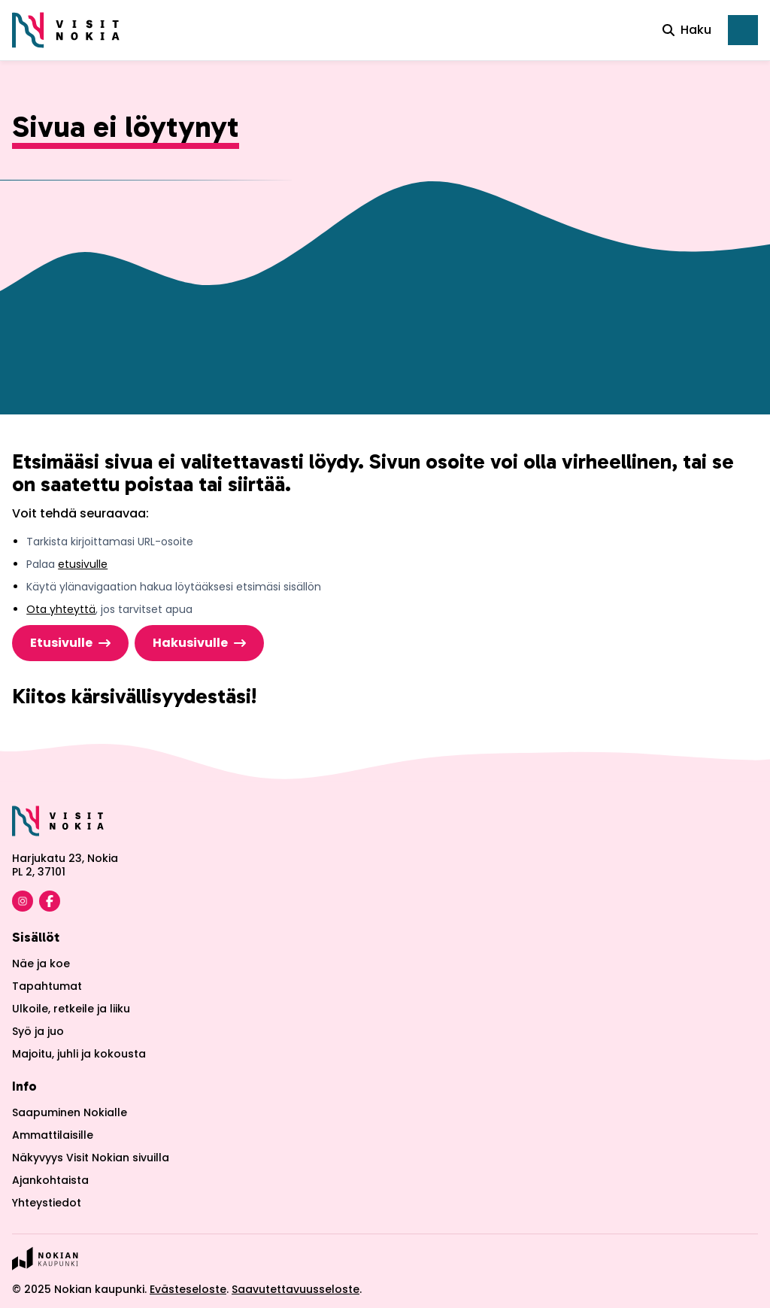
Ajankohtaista (50, 1180)
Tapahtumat (47, 986)
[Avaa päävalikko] (743, 30)
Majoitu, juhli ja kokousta (79, 1053)
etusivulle (83, 564)
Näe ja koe (41, 963)
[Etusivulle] (66, 30)
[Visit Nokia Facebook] (49, 901)
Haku (686, 30)
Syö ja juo (38, 1031)
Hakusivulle (190, 642)
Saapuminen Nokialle (69, 1112)
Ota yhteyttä (60, 609)
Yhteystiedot (46, 1202)
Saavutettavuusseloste (295, 1289)
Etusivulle (61, 642)
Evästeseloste (188, 1289)
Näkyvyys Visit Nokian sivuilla (90, 1157)
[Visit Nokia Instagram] (22, 901)
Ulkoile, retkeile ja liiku (71, 1008)
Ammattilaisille (52, 1135)
